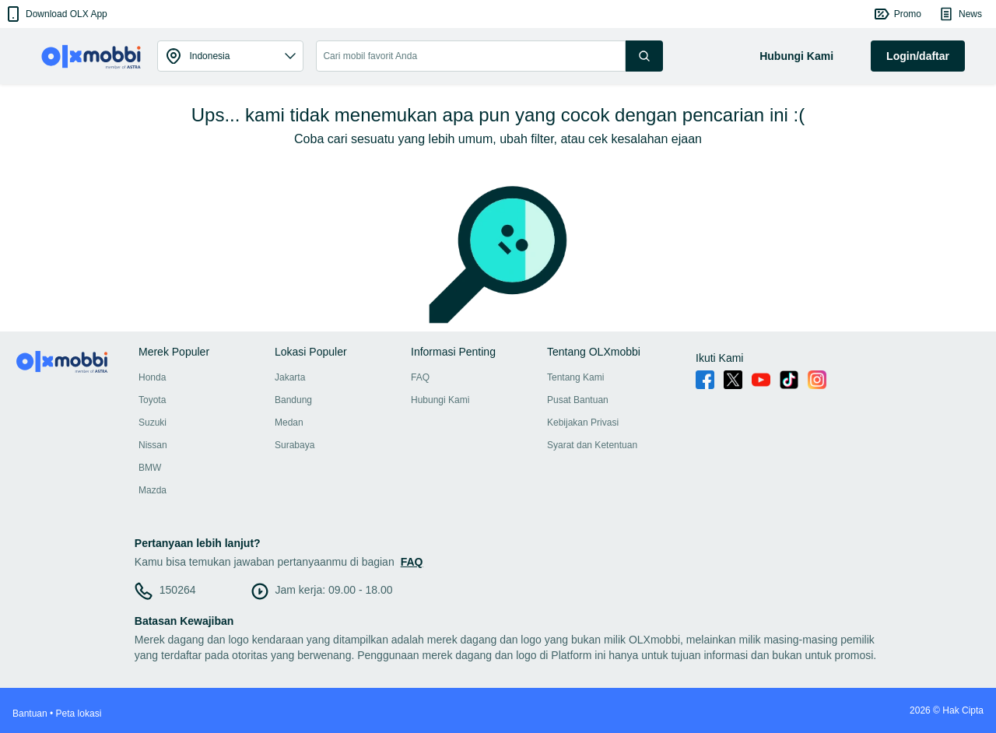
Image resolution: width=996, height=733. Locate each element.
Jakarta (290, 377)
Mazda (153, 490)
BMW (150, 467)
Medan (289, 422)
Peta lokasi (79, 713)
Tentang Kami (575, 377)
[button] (55, 14)
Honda (152, 377)
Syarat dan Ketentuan (592, 445)
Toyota (152, 400)
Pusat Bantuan (577, 400)
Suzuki (153, 422)
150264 (178, 590)
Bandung (293, 400)
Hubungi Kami (440, 400)
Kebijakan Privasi (583, 422)
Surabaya (294, 445)
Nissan (153, 445)
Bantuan (29, 713)
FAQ (420, 377)
